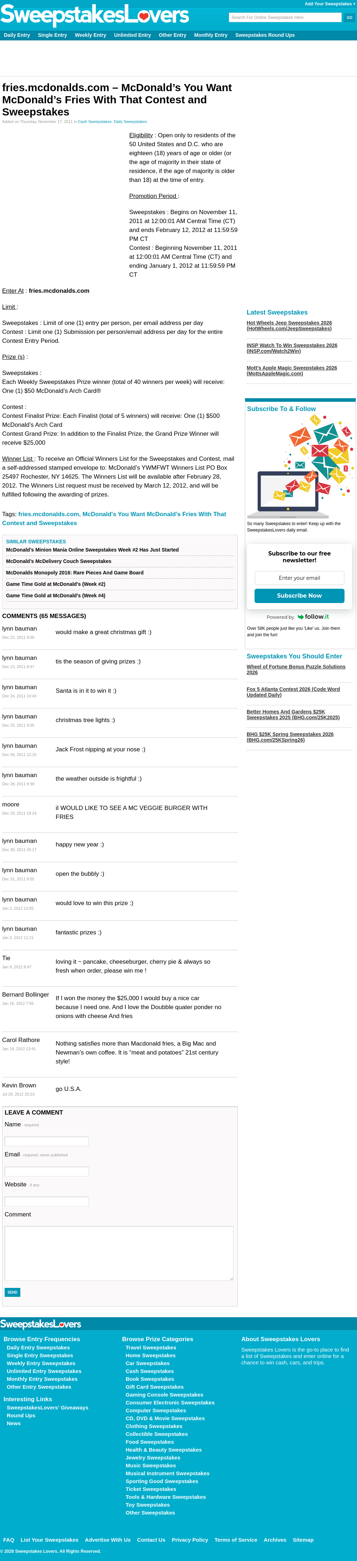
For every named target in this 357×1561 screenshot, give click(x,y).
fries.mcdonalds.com (48, 514)
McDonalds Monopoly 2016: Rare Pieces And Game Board (75, 573)
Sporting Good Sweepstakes (162, 1481)
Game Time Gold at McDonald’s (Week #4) (55, 595)
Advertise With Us (108, 1540)
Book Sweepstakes (150, 1379)
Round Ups (21, 1415)
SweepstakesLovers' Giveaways (48, 1407)
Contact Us (151, 1540)
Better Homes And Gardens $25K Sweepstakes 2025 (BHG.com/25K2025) (293, 714)
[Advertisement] (179, 58)
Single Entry (52, 35)
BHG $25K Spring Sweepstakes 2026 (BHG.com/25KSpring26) (290, 737)
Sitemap (303, 1540)
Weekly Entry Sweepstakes (41, 1363)
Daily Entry (17, 35)
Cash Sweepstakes (94, 121)
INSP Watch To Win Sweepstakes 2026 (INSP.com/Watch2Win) (292, 348)
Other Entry (172, 35)
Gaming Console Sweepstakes (164, 1395)
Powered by (298, 617)
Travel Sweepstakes (151, 1347)
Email (36, 1154)
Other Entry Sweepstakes (39, 1387)
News (14, 1423)
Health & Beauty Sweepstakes (164, 1450)
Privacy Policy (190, 1540)
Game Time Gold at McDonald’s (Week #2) (55, 584)
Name (22, 1124)
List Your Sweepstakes (50, 1540)
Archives (275, 1540)
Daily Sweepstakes (130, 121)
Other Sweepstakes (150, 1513)
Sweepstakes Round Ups (265, 35)
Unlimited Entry (132, 35)
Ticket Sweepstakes (151, 1489)
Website (22, 1184)
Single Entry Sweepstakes (40, 1355)
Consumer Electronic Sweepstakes (170, 1402)
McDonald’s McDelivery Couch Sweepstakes (58, 561)
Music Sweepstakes (151, 1465)
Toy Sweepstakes (148, 1505)
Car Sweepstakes (148, 1363)
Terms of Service (236, 1540)
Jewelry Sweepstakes (153, 1457)
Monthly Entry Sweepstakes (42, 1379)
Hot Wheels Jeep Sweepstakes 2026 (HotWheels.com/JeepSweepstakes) (289, 325)
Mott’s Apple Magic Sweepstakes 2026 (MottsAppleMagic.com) (292, 370)
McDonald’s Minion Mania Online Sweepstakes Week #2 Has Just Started (92, 550)
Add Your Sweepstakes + (330, 3)
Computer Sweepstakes (156, 1410)
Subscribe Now (299, 595)
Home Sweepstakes (151, 1355)
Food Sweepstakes (150, 1442)
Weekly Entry (90, 35)
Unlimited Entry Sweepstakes (44, 1371)
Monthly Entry (210, 35)
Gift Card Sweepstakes (155, 1387)
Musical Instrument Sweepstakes (168, 1473)
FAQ (8, 1540)
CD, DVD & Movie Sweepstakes (165, 1418)
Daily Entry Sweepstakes (38, 1347)
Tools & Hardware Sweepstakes (166, 1497)
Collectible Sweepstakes (157, 1434)
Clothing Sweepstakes (154, 1426)
